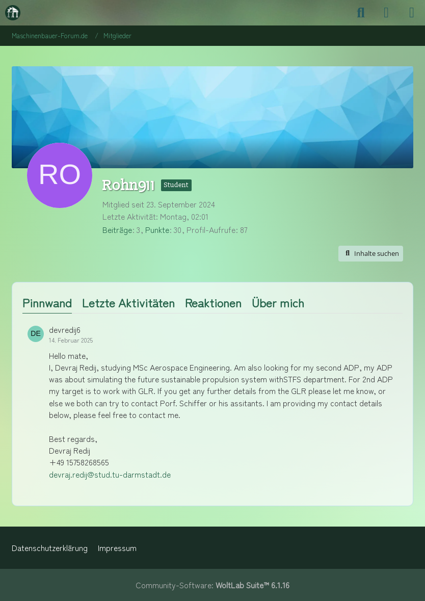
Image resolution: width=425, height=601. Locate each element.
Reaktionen (213, 302)
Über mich (278, 302)
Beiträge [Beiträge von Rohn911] (117, 230)
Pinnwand (47, 302)
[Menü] (412, 13)
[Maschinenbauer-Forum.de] (12, 13)
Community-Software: (212, 585)
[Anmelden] (386, 12)
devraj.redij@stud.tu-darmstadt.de (110, 474)
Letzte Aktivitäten (128, 302)
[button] (370, 254)
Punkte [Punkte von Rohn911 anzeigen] (157, 230)
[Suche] (361, 13)
